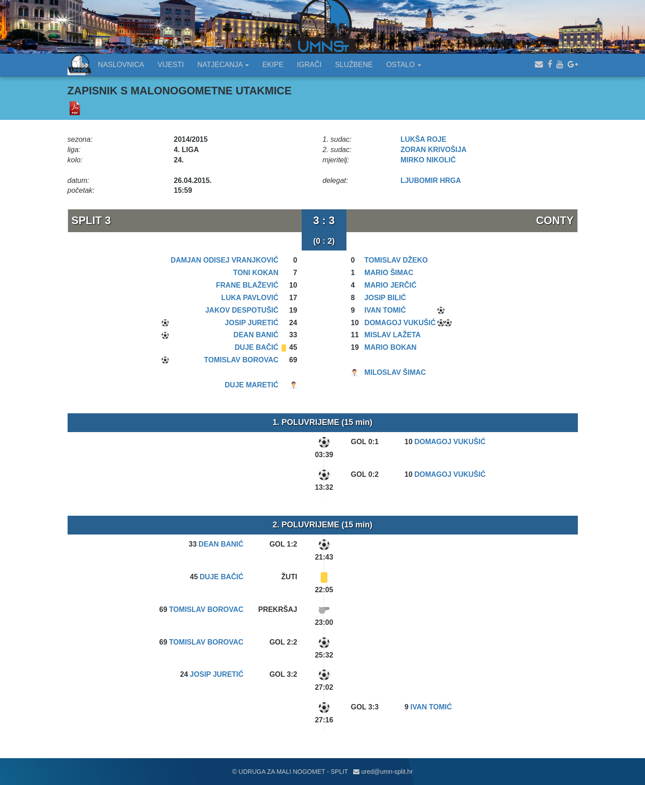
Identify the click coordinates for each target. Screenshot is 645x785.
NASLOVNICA (121, 64)
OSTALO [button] (403, 64)
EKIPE (272, 64)
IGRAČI (309, 64)
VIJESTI (171, 64)
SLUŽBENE (353, 64)
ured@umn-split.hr (383, 771)
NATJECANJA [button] (223, 64)
